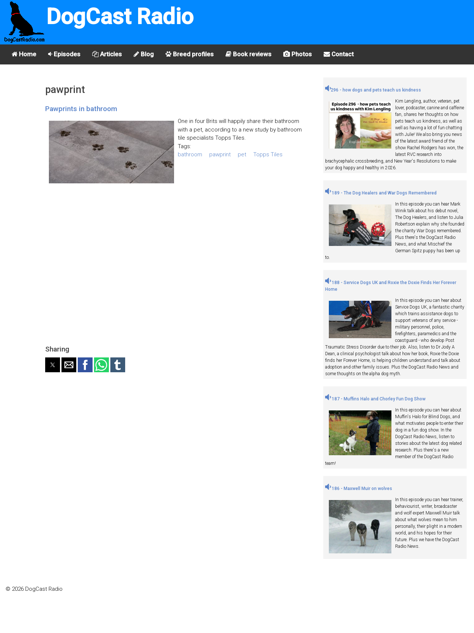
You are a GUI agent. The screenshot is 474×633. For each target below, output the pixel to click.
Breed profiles (190, 54)
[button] (52, 364)
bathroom (190, 154)
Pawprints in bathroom (81, 108)
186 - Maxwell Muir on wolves (358, 488)
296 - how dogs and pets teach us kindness (373, 90)
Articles (107, 54)
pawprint (220, 154)
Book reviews (248, 54)
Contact (339, 54)
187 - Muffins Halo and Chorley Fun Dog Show (375, 399)
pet (242, 154)
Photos (297, 54)
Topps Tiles (268, 154)
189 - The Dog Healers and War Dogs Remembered (381, 193)
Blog (144, 54)
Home (23, 54)
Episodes (64, 54)
